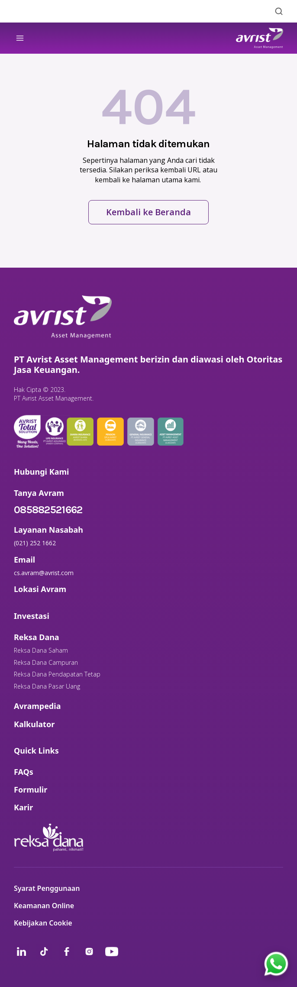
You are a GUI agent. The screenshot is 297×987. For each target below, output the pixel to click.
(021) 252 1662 (35, 543)
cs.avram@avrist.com (44, 573)
